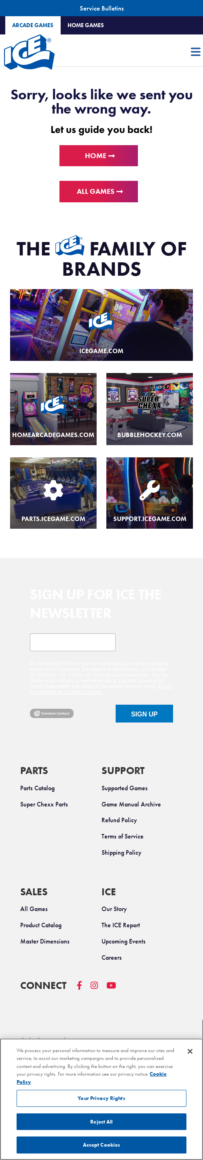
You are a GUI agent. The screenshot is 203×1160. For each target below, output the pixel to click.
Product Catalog (40, 925)
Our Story (114, 909)
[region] (101, 1099)
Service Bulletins (102, 8)
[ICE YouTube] (115, 989)
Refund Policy (119, 820)
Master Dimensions (45, 941)
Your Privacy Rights (101, 1098)
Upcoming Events (124, 941)
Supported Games (125, 788)
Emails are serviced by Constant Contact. (101, 689)
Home (95, 155)
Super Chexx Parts (44, 804)
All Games (95, 191)
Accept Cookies (102, 1145)
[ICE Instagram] (98, 989)
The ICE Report (121, 925)
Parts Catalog (37, 788)
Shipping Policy (122, 852)
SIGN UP (144, 714)
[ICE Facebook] (84, 989)
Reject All (101, 1122)
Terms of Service (123, 836)
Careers (112, 957)
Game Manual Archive (131, 804)
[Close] (190, 1051)
